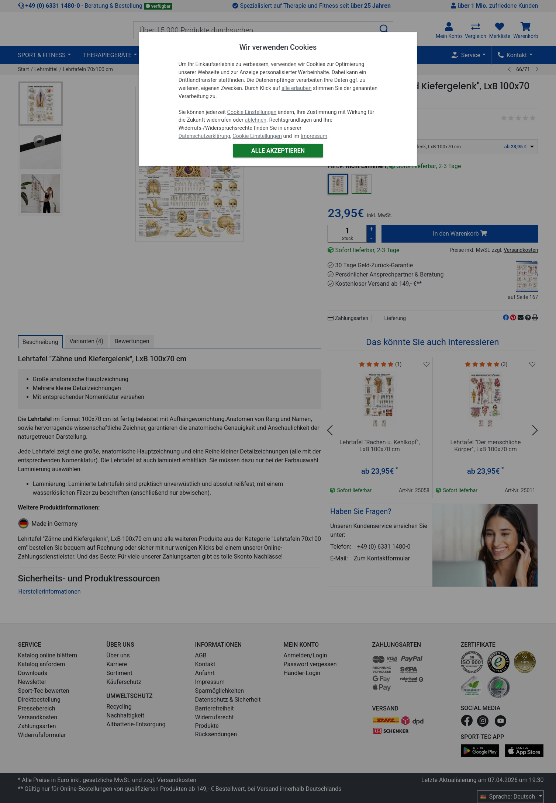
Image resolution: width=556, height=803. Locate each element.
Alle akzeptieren (278, 150)
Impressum (314, 136)
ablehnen (256, 120)
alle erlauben (296, 88)
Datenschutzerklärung (204, 136)
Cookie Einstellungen (252, 112)
